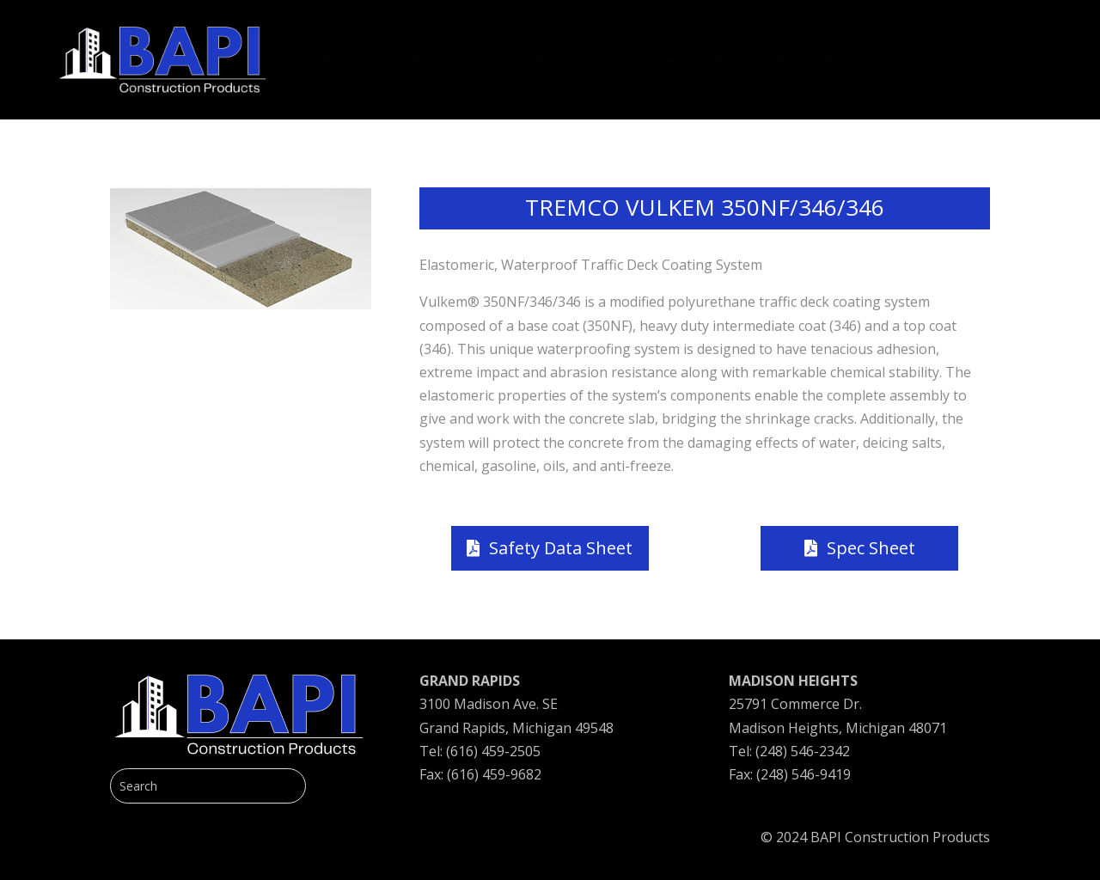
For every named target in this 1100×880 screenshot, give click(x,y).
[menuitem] (338, 47)
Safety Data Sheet (560, 547)
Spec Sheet (871, 547)
